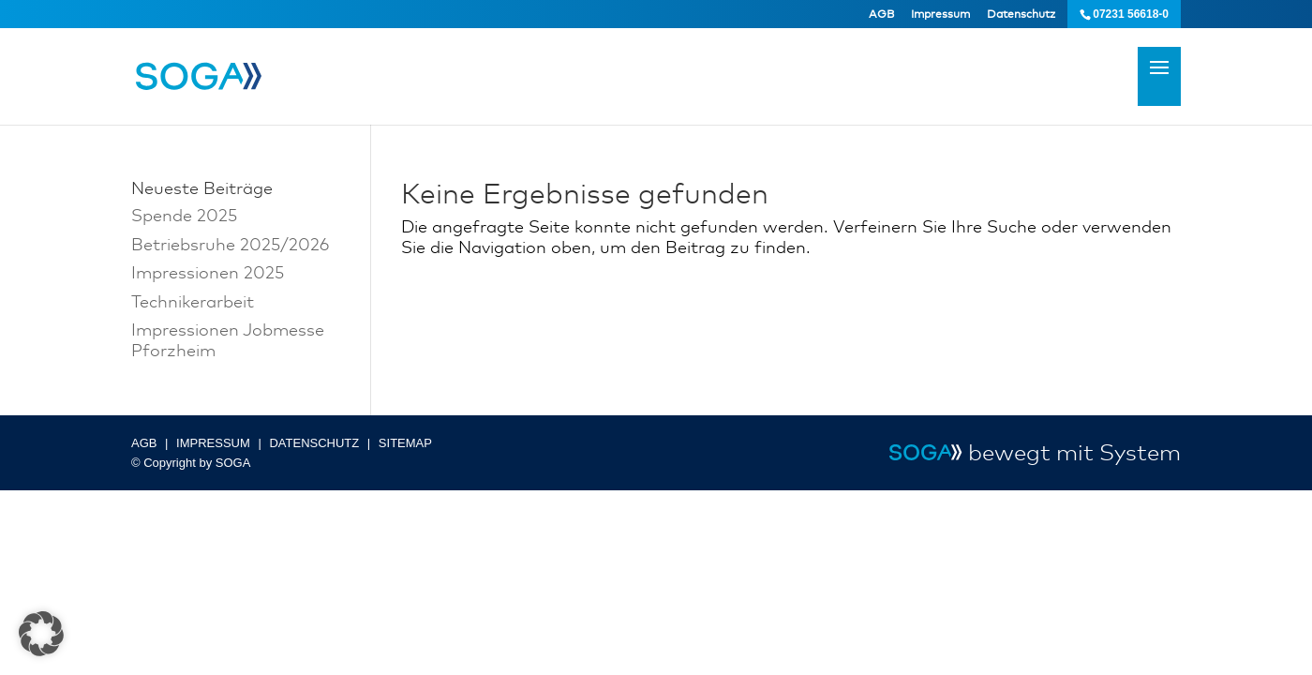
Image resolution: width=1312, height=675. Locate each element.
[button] (41, 633)
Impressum (940, 14)
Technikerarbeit (192, 301)
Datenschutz (1021, 14)
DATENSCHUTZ (314, 443)
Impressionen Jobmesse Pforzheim (227, 339)
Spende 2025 (184, 214)
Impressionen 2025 (207, 272)
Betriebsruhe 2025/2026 (230, 243)
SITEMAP (405, 443)
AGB (881, 14)
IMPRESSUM (213, 443)
